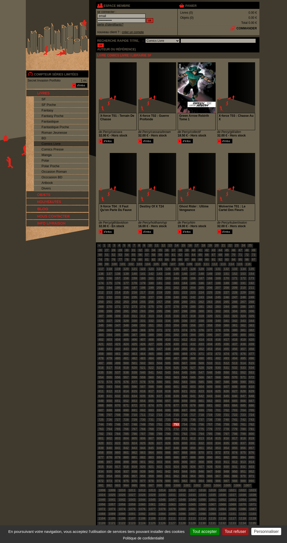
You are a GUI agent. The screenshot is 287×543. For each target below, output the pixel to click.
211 (251, 287)
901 (142, 462)
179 (142, 283)
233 (117, 297)
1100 (222, 514)
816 (226, 438)
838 (251, 443)
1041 (112, 499)
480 (117, 358)
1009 (112, 490)
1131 (212, 523)
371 (159, 330)
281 (201, 306)
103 (139, 264)
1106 (121, 518)
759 (226, 424)
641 (192, 396)
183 (176, 283)
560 (151, 377)
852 (209, 448)
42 (207, 250)
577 (134, 382)
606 (217, 387)
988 (234, 481)
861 (126, 452)
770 (159, 429)
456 (234, 349)
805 (134, 438)
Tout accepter (205, 531)
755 (192, 424)
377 (209, 330)
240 (176, 297)
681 (209, 405)
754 (184, 424)
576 (126, 382)
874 (234, 452)
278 (176, 306)
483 (142, 358)
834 (217, 443)
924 (176, 467)
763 (101, 429)
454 (217, 349)
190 (234, 283)
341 (226, 321)
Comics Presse (53, 149)
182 (167, 283)
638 (167, 396)
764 (109, 429)
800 (251, 434)
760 (234, 424)
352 (159, 325)
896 (101, 462)
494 (234, 358)
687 (101, 410)
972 (101, 481)
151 (226, 274)
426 (142, 344)
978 (151, 481)
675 (159, 405)
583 (184, 382)
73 (253, 255)
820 (101, 443)
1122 (121, 523)
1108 (142, 518)
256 (151, 302)
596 (134, 387)
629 (251, 391)
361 (234, 325)
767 (134, 429)
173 (251, 278)
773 (184, 429)
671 (126, 405)
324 (243, 316)
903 (159, 462)
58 (153, 255)
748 (134, 424)
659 (184, 401)
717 (192, 415)
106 (164, 264)
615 (134, 391)
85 (173, 259)
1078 (162, 509)
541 (151, 372)
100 (114, 264)
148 (201, 274)
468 (176, 354)
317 (184, 316)
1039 (252, 495)
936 (117, 471)
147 (192, 274)
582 (176, 382)
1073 (112, 509)
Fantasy (47, 110)
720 (217, 415)
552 (243, 372)
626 (226, 391)
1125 (152, 523)
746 (117, 424)
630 (101, 396)
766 (126, 429)
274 (142, 306)
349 (134, 325)
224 (201, 292)
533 (243, 368)
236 (142, 297)
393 (184, 335)
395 (201, 335)
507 (184, 363)
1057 (112, 504)
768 (142, 429)
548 (209, 372)
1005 (227, 485)
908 (201, 462)
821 (109, 443)
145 (176, 274)
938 (134, 471)
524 (167, 368)
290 (117, 311)
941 (159, 471)
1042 (121, 499)
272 (126, 306)
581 (167, 382)
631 (109, 396)
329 (126, 321)
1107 (132, 518)
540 (142, 372)
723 (243, 415)
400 (243, 335)
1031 (172, 495)
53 (120, 255)
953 (101, 476)
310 (126, 316)
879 (117, 457)
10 (150, 245)
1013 (152, 490)
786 (134, 434)
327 (109, 321)
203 (184, 287)
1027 (132, 495)
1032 (182, 495)
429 (167, 344)
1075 (132, 509)
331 (142, 321)
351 (151, 325)
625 (217, 391)
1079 (172, 509)
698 (192, 410)
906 (184, 462)
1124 (142, 523)
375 (192, 330)
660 (192, 401)
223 (192, 292)
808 (159, 438)
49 (253, 250)
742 (243, 419)
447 (159, 349)
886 (176, 457)
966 (209, 476)
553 (251, 372)
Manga (47, 155)
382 (251, 330)
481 (126, 358)
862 (134, 452)
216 (134, 292)
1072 (101, 509)
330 (134, 321)
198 (142, 287)
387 (134, 335)
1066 (202, 504)
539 (134, 372)
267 (243, 302)
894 (243, 457)
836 (234, 443)
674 (151, 405)
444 (134, 349)
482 (134, 358)
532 (234, 368)
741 (234, 419)
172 (243, 278)
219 (159, 292)
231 (101, 297)
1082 (202, 509)
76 (113, 259)
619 (167, 391)
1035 (212, 495)
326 (101, 321)
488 (184, 358)
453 (209, 349)
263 (209, 302)
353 (167, 325)
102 (131, 264)
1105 (112, 518)
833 (209, 443)
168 (209, 278)
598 (151, 387)
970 (243, 476)
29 (120, 250)
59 (160, 255)
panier (190, 6)
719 (209, 415)
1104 (101, 518)
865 (159, 452)
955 (117, 476)
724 (251, 415)
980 (167, 481)
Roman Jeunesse (54, 132)
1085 (232, 509)
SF (44, 99)
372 (167, 330)
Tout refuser (235, 531)
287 (251, 306)
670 (117, 405)
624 (209, 391)
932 (243, 467)
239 (167, 297)
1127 (172, 523)
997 (151, 485)
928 (209, 467)
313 (151, 316)
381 (243, 330)
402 (101, 339)
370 (151, 330)
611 (101, 391)
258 (167, 302)
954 (109, 476)
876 (251, 452)
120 (126, 269)
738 (209, 419)
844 (142, 448)
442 (117, 349)
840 (109, 448)
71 (240, 255)
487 (176, 358)
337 (192, 321)
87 (187, 259)
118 (109, 269)
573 (101, 382)
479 (109, 358)
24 (243, 245)
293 (142, 311)
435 (217, 344)
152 (234, 274)
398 (226, 335)
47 (240, 250)
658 (176, 401)
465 (151, 354)
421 (101, 344)
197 (134, 287)
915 (101, 467)
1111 (172, 518)
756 (201, 424)
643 (209, 396)
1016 (182, 490)
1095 (172, 514)
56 (140, 255)
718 (201, 415)
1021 (232, 490)
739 (217, 419)
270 (109, 306)
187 (209, 283)
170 (226, 278)
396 (209, 335)
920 (142, 467)
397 (217, 335)
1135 (252, 523)
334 (167, 321)
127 (184, 269)
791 (176, 434)
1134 (242, 523)
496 (251, 358)
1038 (242, 495)
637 (159, 396)
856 (243, 448)
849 (184, 448)
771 (167, 429)
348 (126, 325)
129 (201, 269)
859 (109, 452)
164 (176, 278)
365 (109, 330)
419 (243, 339)
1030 (162, 495)
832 (201, 443)
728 (126, 419)
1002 (197, 485)
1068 (222, 504)
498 (109, 363)
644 (217, 396)
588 (226, 382)
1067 (212, 504)
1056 (101, 504)
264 (217, 302)
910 (217, 462)
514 (243, 363)
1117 (232, 518)
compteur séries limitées (56, 74)
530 (217, 368)
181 (159, 283)
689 (117, 410)
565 (192, 377)
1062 (162, 504)
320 (209, 316)
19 (210, 245)
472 (209, 354)
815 (217, 438)
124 (159, 269)
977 (142, 481)
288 (101, 311)
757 (209, 424)
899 (126, 462)
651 (117, 401)
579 (151, 382)
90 (207, 259)
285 (234, 306)
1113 (192, 518)
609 (243, 387)
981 (176, 481)
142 (151, 274)
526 (184, 368)
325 (251, 316)
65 (200, 255)
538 (126, 372)
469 (184, 354)
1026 (121, 495)
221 (176, 292)
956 (126, 476)
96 (247, 259)
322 (226, 316)
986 (217, 481)
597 (142, 387)
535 (101, 372)
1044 (142, 499)
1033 (192, 495)
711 (142, 415)
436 (226, 344)
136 (101, 274)
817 (234, 438)
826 (151, 443)
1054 (242, 499)
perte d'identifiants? (110, 24)
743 (251, 419)
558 (134, 377)
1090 (121, 514)
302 (217, 311)
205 (201, 287)
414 (201, 339)
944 (184, 471)
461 (117, 354)
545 (184, 372)
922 (159, 467)
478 (101, 358)
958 (142, 476)
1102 (242, 514)
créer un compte (133, 32)
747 (126, 424)
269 (101, 306)
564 (184, 377)
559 (142, 377)
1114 (202, 518)
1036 (222, 495)
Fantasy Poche (53, 116)
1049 (192, 499)
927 (201, 467)
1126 (162, 523)
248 (243, 297)
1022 (242, 490)
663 (217, 401)
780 (243, 429)
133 (234, 269)
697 (184, 410)
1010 (121, 490)
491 (209, 358)
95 (240, 259)
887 (184, 457)
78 (126, 259)
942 (167, 471)
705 (251, 410)
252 (117, 302)
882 (142, 457)
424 (126, 344)
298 (184, 311)
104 (147, 264)
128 (192, 269)
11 (156, 245)
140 (134, 274)
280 (192, 306)
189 (226, 283)
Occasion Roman (54, 171)
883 (151, 457)
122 (142, 269)
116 (248, 264)
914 (251, 462)
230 (251, 292)
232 (109, 297)
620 (176, 391)
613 (117, 391)
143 (159, 274)
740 (226, 419)
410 (167, 339)
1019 (212, 490)
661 (201, 401)
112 (214, 264)
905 (176, 462)
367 (126, 330)
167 (201, 278)
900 (134, 462)
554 (101, 377)
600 (167, 387)
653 (134, 401)
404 (117, 339)
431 (184, 344)
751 (159, 424)
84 (167, 259)
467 (167, 354)
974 (117, 481)
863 (142, 452)
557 (126, 377)
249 (251, 297)
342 (234, 321)
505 (167, 363)
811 (184, 438)
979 (159, 481)
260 (184, 302)
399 (234, 335)
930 (226, 467)
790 (167, 434)
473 (217, 354)
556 (117, 377)
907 (192, 462)
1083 (212, 509)
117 (101, 269)
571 (243, 377)
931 (234, 467)
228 (234, 292)
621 (184, 391)
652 (126, 401)
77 (120, 259)
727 (117, 419)
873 (226, 452)
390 (159, 335)
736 (192, 419)
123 (151, 269)
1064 (182, 504)
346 (109, 325)
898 (117, 462)
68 (220, 255)
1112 (182, 518)
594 (117, 387)
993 (117, 485)
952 (251, 471)
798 (234, 434)
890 (209, 457)
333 (159, 321)
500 (126, 363)
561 (159, 377)
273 (134, 306)
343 (243, 321)
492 (217, 358)
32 (140, 250)
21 (223, 245)
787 (142, 434)
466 (159, 354)
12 (163, 245)
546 (192, 372)
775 (201, 429)
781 (251, 429)
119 (117, 269)
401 (251, 335)
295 (159, 311)
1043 (132, 499)
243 (201, 297)
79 (133, 259)
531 (226, 368)
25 (250, 245)
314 (159, 316)
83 (160, 259)
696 (176, 410)
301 (209, 311)
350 (142, 325)
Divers (46, 188)
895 (251, 457)
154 (251, 274)
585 (201, 382)
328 (117, 321)
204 (192, 287)
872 (217, 452)
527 (192, 368)
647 (243, 396)
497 (101, 363)
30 (126, 250)
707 (109, 415)
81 (147, 259)
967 (217, 476)
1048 (182, 499)
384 (109, 335)
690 (126, 410)
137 (109, 274)
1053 (232, 499)
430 (176, 344)
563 (176, 377)
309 (117, 316)
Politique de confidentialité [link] (143, 538)
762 (251, 424)
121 (134, 269)
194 (109, 287)
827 (159, 443)
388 (142, 335)
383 (101, 335)
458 (251, 349)
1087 (252, 509)
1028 (142, 495)
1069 (232, 504)
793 (192, 434)
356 (192, 325)
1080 (182, 509)
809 (167, 438)
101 (122, 264)
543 (167, 372)
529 (209, 368)
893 (234, 457)
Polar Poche (50, 166)
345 (101, 325)
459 (101, 354)
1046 (162, 499)
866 (167, 452)
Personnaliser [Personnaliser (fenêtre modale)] (266, 531)
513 (234, 363)
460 (109, 354)
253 (126, 302)
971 (251, 476)
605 (209, 387)
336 (184, 321)
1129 (192, 523)
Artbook (47, 183)
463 (134, 354)
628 (243, 391)
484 (151, 358)
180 (151, 283)
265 (226, 302)
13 (170, 245)
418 (234, 339)
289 (109, 311)
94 (233, 259)
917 (117, 467)
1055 (252, 499)
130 (209, 269)
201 (167, 287)
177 (126, 283)
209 (234, 287)
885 (167, 457)
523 (159, 368)
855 (234, 448)
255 (142, 302)
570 (234, 377)
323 (234, 316)
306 (251, 311)
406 (134, 339)
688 (109, 410)
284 (226, 306)
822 (117, 443)
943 (176, 471)
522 (151, 368)
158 (126, 278)
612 (109, 391)
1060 (142, 504)
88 (193, 259)
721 (226, 415)
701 (217, 410)
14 (176, 245)
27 (106, 250)
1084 (222, 509)
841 (117, 448)
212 (101, 292)
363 (251, 325)
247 (234, 297)
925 (184, 467)
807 (151, 438)
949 (226, 471)
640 (184, 396)
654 (142, 401)
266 (234, 302)
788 (151, 434)
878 (109, 457)
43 (213, 250)
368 (134, 330)
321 (217, 316)
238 (159, 297)
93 (227, 259)
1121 (112, 523)
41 (200, 250)
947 (209, 471)
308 (109, 316)
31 (133, 250)
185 (192, 283)
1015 (172, 490)
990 (251, 481)
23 (236, 245)
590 (243, 382)
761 (243, 424)
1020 (222, 490)
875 (243, 452)
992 (109, 485)
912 (234, 462)
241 (184, 297)
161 (151, 278)
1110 (162, 518)
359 (217, 325)
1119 (252, 518)
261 (192, 302)
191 (243, 283)
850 (192, 448)
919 (134, 467)
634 (134, 396)
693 (151, 410)
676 (167, 405)
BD (44, 138)
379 (226, 330)
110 (197, 264)
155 (101, 278)
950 (234, 471)
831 (192, 443)
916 (109, 467)
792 (184, 434)
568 (217, 377)
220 (167, 292)
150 (217, 274)
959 (151, 476)
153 (243, 274)
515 (251, 363)
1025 (112, 495)
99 (106, 264)
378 (217, 330)
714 (167, 415)
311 (134, 316)
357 (201, 325)
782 (101, 434)
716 (184, 415)
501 (134, 363)
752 (167, 424)
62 (180, 255)
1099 (212, 514)
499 (117, 363)
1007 (247, 485)
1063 (172, 504)
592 (101, 387)
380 (234, 330)
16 (190, 245)
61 (173, 255)
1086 (242, 509)
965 (201, 476)
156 (109, 278)
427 (151, 344)
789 (159, 434)
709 (126, 415)
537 (117, 372)
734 (176, 419)
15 (183, 245)
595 (126, 387)
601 (176, 387)
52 (113, 255)
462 (126, 354)
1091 (132, 514)
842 (126, 448)
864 (151, 452)
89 (200, 259)
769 (151, 429)
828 (167, 443)
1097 (192, 514)
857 (251, 448)
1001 (187, 485)
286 (243, 306)
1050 (202, 499)
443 (126, 349)
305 (243, 311)
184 (184, 283)
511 (217, 363)
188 (217, 283)
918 (126, 467)
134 (243, 269)
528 (201, 368)
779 (234, 429)
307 (101, 316)
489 (192, 358)
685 (243, 405)
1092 (142, 514)
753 (176, 424)
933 (251, 467)
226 (217, 292)
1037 (232, 495)
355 (184, 325)
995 (134, 485)
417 (226, 339)
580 (159, 382)
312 (142, 316)
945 (192, 471)
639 (176, 396)
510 (209, 363)
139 (126, 274)
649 (101, 401)
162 (159, 278)
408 (151, 339)
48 (247, 250)
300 (201, 311)
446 (151, 349)
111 (206, 264)
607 (226, 387)
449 (176, 349)
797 (226, 434)
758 (217, 424)
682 (217, 405)
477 (251, 354)
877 (101, 457)
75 (106, 259)
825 (142, 443)
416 (217, 339)
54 (126, 255)
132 (226, 269)
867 (176, 452)
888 (192, 457)
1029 (152, 495)
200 (159, 287)
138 (117, 274)
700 (209, 410)
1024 (101, 495)
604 (201, 387)
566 (201, 377)
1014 (162, 490)
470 (192, 354)
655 (151, 401)
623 (201, 391)
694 (159, 410)
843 (134, 448)
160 (142, 278)
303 (226, 311)
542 (159, 372)
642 (201, 396)
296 (167, 311)
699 (201, 410)
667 (251, 401)
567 (209, 377)
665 (234, 401)
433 (201, 344)
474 (226, 354)
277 (167, 306)
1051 (212, 499)
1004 (217, 485)
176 (117, 283)
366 (117, 330)
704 (243, 410)
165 (184, 278)
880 (126, 457)
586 (209, 382)
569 (226, 377)
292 (134, 311)
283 (217, 306)
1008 (101, 490)
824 (134, 443)
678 (184, 405)
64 (193, 255)
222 (184, 292)
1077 (152, 509)
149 (209, 274)
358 (209, 325)
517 (109, 368)
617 (151, 391)
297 (176, 311)
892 (226, 457)
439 (251, 344)
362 (243, 325)
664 (226, 401)
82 (153, 259)
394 (192, 335)
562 (167, 377)
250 (101, 302)
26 (100, 250)
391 (167, 335)
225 (209, 292)
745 (109, 424)
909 (209, 462)
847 (167, 448)
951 (243, 471)
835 (226, 443)
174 (101, 283)
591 (251, 382)
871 (209, 452)
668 (101, 405)
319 (201, 316)
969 (234, 476)
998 (159, 485)
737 (201, 419)
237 (151, 297)
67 (213, 255)
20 (216, 245)
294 (151, 311)
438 (243, 344)
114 (231, 264)
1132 (222, 523)
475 (234, 354)
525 (176, 368)
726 (109, 419)
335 (176, 321)
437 (234, 344)
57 (147, 255)
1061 (152, 504)
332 (151, 321)
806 (142, 438)
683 (226, 405)
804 (126, 438)
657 (167, 401)
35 (160, 250)
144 (167, 274)
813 (201, 438)
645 (226, 396)
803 (117, 438)
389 (151, 335)
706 (101, 415)
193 (101, 287)
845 (151, 448)
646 (234, 396)
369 (142, 330)
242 (192, 297)
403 (109, 339)
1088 (101, 514)
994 (126, 485)
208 (226, 287)
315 (167, 316)
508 (192, 363)
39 (187, 250)
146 (184, 274)
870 (201, 452)
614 (126, 391)
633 (126, 396)
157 (117, 278)
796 (217, 434)
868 (184, 452)
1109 (152, 518)
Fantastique (50, 121)
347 (117, 325)
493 (226, 358)
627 (234, 391)
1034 (202, 495)
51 (106, 255)
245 (217, 297)
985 (209, 481)
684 (234, 405)
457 (243, 349)
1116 (222, 518)
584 (192, 382)
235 (134, 297)
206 (209, 287)
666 (243, 401)
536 (109, 372)
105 (156, 264)
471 (201, 354)
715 (176, 415)
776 (209, 429)
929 (217, 467)
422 (109, 344)
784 (117, 434)
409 (159, 339)
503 (151, 363)
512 (226, 363)
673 (142, 405)
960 (159, 476)
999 (167, 485)
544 (176, 372)
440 (101, 349)
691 (134, 410)
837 (243, 443)
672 (134, 405)
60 (167, 255)
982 (184, 481)
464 (142, 354)
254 (134, 302)
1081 (192, 509)
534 (251, 368)
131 (217, 269)
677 (176, 405)
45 (227, 250)
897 (109, 462)
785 (126, 434)
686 (251, 405)
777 (217, 429)
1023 (252, 490)
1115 (212, 518)
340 (217, 321)
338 (201, 321)
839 (101, 448)
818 (243, 438)
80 (140, 259)
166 (192, 278)
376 (201, 330)
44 (220, 250)
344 (251, 321)
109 (189, 264)
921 (151, 467)
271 (117, 306)
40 (193, 250)
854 (226, 448)
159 (134, 278)
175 (109, 283)
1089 (112, 514)
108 (181, 264)
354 (176, 325)
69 (227, 255)
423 (117, 344)
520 (134, 368)
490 (201, 358)
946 (201, 471)
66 (207, 255)
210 (243, 287)
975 (126, 481)
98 (100, 264)
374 (184, 330)
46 (233, 250)
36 (167, 250)
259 (176, 302)
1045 (152, 499)
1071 (252, 504)
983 (192, 481)
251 (109, 302)
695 (167, 410)
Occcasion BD (52, 177)
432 (192, 344)
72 (247, 255)
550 (226, 372)
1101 (232, 514)
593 (109, 387)
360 (226, 325)
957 (134, 476)
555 (109, 377)
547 (201, 372)
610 (251, 387)
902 (151, 462)
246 (226, 297)
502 (142, 363)
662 (209, 401)
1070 (242, 504)
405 (126, 339)
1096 (182, 514)
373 (176, 330)
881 (134, 457)
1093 (152, 514)
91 (213, 259)
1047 (172, 499)
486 (167, 358)
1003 (207, 485)
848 (176, 448)
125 (167, 269)
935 (109, 471)
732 (159, 419)
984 (201, 481)
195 (117, 287)
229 (243, 292)
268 (251, 302)
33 (147, 250)
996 (142, 485)
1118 (242, 518)
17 (196, 245)
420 (251, 339)
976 (134, 481)
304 (234, 311)
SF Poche (49, 105)
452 (201, 349)
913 (243, 462)
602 (184, 387)
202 (176, 287)
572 (251, 377)
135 (251, 269)
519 (126, 368)
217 (142, 292)
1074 (121, 509)
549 (217, 372)
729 (134, 419)
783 (109, 434)
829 (176, 443)
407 (142, 339)
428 (159, 344)
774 (192, 429)
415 (209, 339)
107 (172, 264)
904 (167, 462)
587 (217, 382)
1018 (202, 490)
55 (133, 255)
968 (226, 476)
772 (176, 429)
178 (134, 283)
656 (159, 401)
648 (251, 396)
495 (243, 358)
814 (209, 438)
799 (243, 434)
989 (243, 481)
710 (134, 415)
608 (234, 387)
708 (117, 415)
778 (226, 429)
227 (226, 292)
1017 (192, 490)
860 (117, 452)
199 (151, 287)
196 (126, 287)
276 (159, 306)
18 (203, 245)
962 (176, 476)
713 (159, 415)
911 (226, 462)
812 (192, 438)
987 (226, 481)
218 (151, 292)
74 (100, 259)
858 (101, 452)
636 (151, 396)
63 (187, 255)
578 (142, 382)
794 (201, 434)
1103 (252, 514)
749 (142, 424)
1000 (177, 485)
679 (192, 405)
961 (167, 476)
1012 (142, 490)
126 (176, 269)
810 (176, 438)
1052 (222, 499)
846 (159, 448)
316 (176, 316)
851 (201, 448)
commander (246, 28)
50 (100, 255)
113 (223, 264)
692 (142, 410)
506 (176, 363)
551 (234, 372)
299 (192, 311)
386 (126, 335)
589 (234, 382)
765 (117, 429)
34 (153, 250)
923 (167, 467)
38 (180, 250)
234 (126, 297)
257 (159, 302)
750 (151, 424)
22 (230, 245)
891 (217, 457)
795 (209, 434)
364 (101, 330)
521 (142, 368)
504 (159, 363)
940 (151, 471)
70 (233, 255)
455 (226, 349)
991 (101, 485)
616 (142, 391)
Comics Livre (51, 144)
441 (109, 349)
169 (217, 278)
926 (192, 467)
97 (253, 259)
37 (173, 250)
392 (176, 335)
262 (201, 302)
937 (126, 471)
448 (167, 349)
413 (192, 339)
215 (126, 292)
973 (109, 481)
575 (117, 382)
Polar (45, 160)
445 (142, 349)
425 (134, 344)
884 (159, 457)
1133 (232, 523)
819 (251, 438)
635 (142, 396)
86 (180, 259)
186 (201, 283)
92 (220, 259)
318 (192, 316)
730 (142, 419)
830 (184, 443)
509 (201, 363)
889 (201, 457)
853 (217, 448)
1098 (202, 514)
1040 (101, 499)
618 (159, 391)
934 (101, 471)
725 (101, 419)
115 (239, 264)
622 (192, 391)
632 (117, 396)
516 (101, 368)
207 (217, 287)
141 (142, 274)
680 (201, 405)
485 (159, 358)
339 (209, 321)
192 (251, 283)
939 (142, 471)
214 (117, 292)
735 (184, 419)
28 (113, 250)
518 (117, 368)
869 (192, 452)
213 (109, 292)
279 (184, 306)
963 (184, 476)
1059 (132, 504)
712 (151, 415)
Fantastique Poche (55, 127)
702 (226, 410)
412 (184, 339)
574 (109, 382)
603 (192, 387)
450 (184, 349)
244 (209, 297)
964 (192, 476)
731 (151, 419)
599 (159, 387)
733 (167, 419)
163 (167, 278)
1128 (182, 523)
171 (234, 278)
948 (217, 471)
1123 (132, 523)
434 (209, 344)
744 (101, 424)
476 (243, 354)
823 (126, 443)
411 (176, 339)
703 (234, 410)
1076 (142, 509)
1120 (101, 523)
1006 (237, 485)
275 (151, 306)
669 (109, 405)
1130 (202, 523)
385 (117, 335)
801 (101, 438)
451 (192, 349)
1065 (192, 504)
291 (126, 311)
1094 (162, 514)
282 (209, 306)
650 (109, 401)
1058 (121, 504)
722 (234, 415)
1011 (132, 490)
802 (109, 438)
